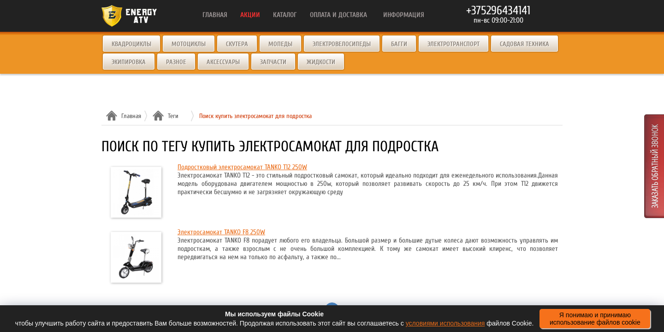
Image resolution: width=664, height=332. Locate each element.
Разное (176, 62)
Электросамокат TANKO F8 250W (221, 232)
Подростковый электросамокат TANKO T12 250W (242, 167)
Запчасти (273, 62)
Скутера (237, 44)
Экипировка (129, 62)
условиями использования (445, 323)
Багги (399, 44)
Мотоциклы (189, 44)
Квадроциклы (131, 44)
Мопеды (280, 44)
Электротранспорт (453, 44)
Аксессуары (223, 62)
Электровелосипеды (342, 44)
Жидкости (321, 62)
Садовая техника (524, 44)
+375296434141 (498, 11)
